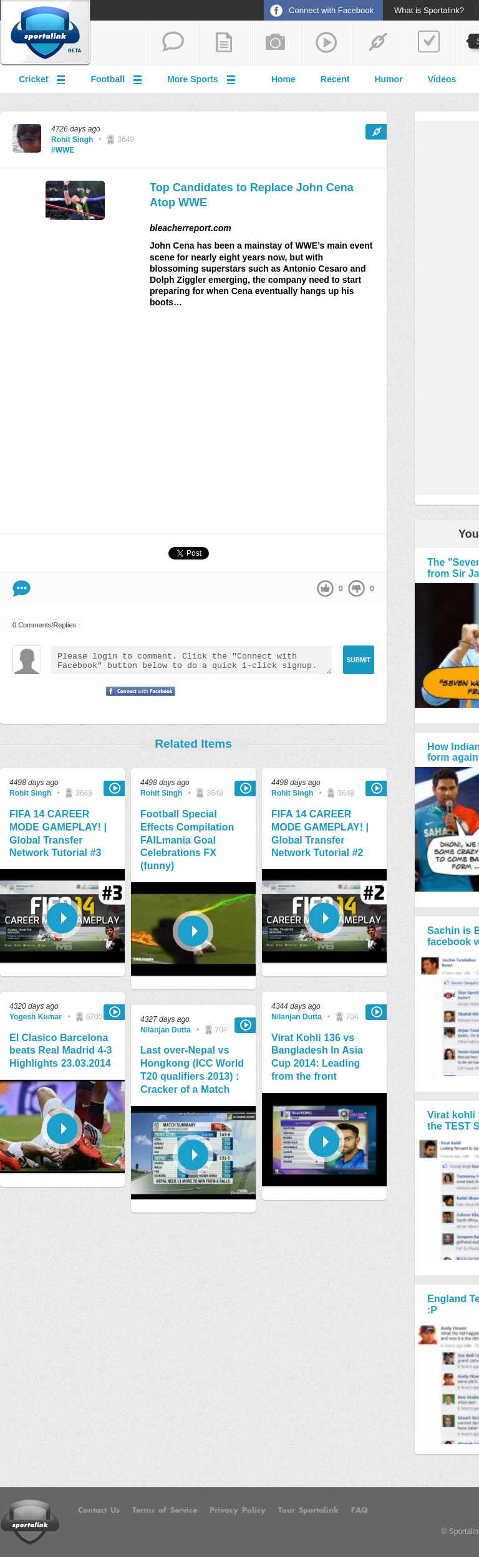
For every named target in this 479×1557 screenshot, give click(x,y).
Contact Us (99, 1510)
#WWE (62, 150)
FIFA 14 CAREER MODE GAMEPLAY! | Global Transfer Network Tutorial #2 (320, 833)
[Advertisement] (193, 426)
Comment (21, 588)
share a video (326, 43)
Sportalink (45, 33)
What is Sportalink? (429, 10)
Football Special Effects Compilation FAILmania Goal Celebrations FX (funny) (187, 840)
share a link (378, 43)
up (325, 588)
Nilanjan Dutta (165, 1030)
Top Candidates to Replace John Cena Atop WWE (252, 194)
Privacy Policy (238, 1510)
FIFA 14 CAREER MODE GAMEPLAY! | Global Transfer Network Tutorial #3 (58, 833)
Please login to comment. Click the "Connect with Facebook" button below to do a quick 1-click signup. (191, 659)
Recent (335, 79)
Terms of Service (164, 1510)
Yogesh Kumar (35, 1016)
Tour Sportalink (308, 1510)
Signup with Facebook (137, 699)
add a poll (429, 43)
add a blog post (224, 43)
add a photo (275, 43)
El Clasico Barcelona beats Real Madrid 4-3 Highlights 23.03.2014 (60, 1050)
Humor (389, 79)
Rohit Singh (72, 139)
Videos (442, 79)
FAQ (359, 1510)
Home (283, 79)
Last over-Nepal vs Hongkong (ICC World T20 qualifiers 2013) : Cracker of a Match (192, 1069)
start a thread (173, 43)
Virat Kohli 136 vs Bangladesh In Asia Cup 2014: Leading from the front (317, 1057)
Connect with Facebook (331, 10)
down (356, 588)
